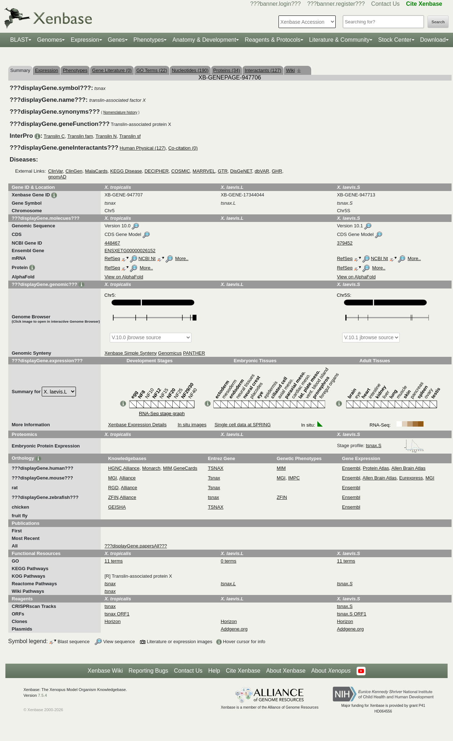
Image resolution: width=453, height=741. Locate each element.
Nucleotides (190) (190, 70)
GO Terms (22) (151, 70)
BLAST (19, 40)
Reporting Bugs (148, 671)
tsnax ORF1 (116, 614)
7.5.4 (42, 695)
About (330, 671)
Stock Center (394, 40)
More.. (182, 258)
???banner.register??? (336, 4)
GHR (277, 171)
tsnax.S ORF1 (351, 614)
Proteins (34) (226, 70)
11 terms (113, 561)
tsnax (213, 497)
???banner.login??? (275, 4)
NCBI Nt (147, 258)
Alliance (131, 468)
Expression (85, 40)
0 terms (228, 561)
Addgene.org (234, 629)
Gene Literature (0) (112, 70)
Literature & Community (339, 40)
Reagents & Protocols (272, 40)
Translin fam (80, 136)
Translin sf (129, 136)
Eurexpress (411, 478)
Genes (116, 40)
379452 (344, 243)
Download (433, 40)
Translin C (54, 136)
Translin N (106, 136)
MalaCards (96, 171)
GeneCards (185, 468)
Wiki (293, 70)
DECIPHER (157, 171)
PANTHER (194, 353)
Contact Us (385, 4)
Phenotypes (148, 40)
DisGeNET (241, 171)
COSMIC (180, 171)
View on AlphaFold (123, 276)
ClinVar (55, 171)
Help (214, 671)
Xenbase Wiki (105, 671)
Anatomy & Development (204, 40)
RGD (113, 487)
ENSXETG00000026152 (129, 250)
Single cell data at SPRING (242, 424)
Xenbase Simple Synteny (130, 353)
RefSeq (112, 258)
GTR (222, 171)
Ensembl (351, 468)
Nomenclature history (120, 112)
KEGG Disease (126, 171)
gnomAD (57, 176)
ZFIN (113, 497)
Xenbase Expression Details (137, 424)
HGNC (115, 468)
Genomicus (170, 353)
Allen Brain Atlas (408, 468)
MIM (167, 468)
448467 (112, 243)
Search (438, 22)
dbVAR (262, 171)
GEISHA (117, 507)
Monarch (151, 468)
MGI (112, 478)
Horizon (112, 621)
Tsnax (214, 478)
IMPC (294, 478)
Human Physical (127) (143, 148)
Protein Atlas (376, 468)
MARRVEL (203, 171)
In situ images (192, 424)
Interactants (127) (263, 70)
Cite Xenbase (243, 671)
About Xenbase (285, 671)
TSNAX (215, 468)
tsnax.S (395, 445)
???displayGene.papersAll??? (135, 546)
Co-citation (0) (183, 148)
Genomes (49, 40)
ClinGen (73, 171)
